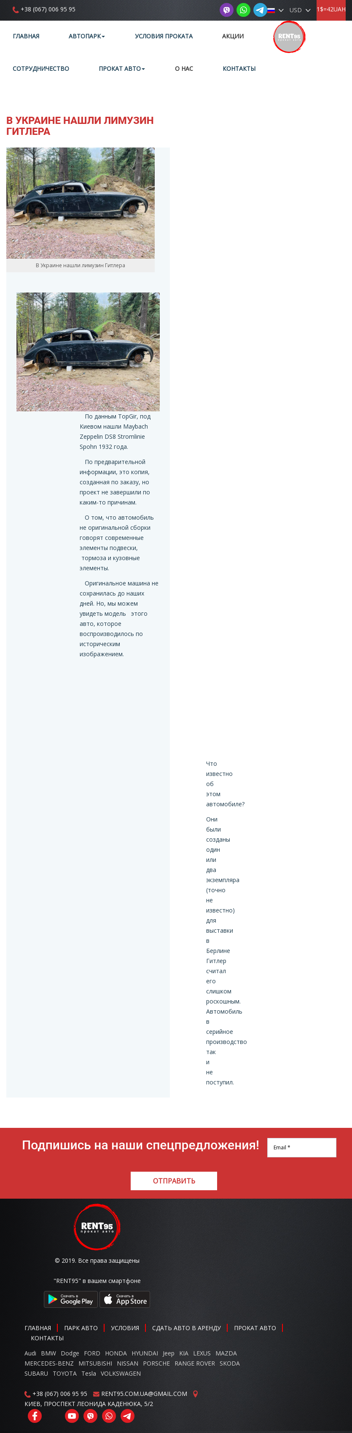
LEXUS (202, 1353)
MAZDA (226, 1353)
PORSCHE (156, 1363)
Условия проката (164, 36)
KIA (183, 1353)
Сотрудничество (41, 68)
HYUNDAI (145, 1353)
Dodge (71, 1353)
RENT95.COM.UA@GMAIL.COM (144, 1394)
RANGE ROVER (195, 1363)
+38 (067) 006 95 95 (48, 9)
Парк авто (81, 1328)
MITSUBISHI (95, 1363)
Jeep (169, 1353)
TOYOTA (65, 1373)
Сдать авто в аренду (186, 1328)
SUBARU (36, 1373)
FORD (92, 1353)
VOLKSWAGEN (121, 1373)
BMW (48, 1353)
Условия (125, 1328)
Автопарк (87, 36)
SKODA (230, 1363)
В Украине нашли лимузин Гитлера (80, 126)
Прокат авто (122, 68)
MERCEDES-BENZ (49, 1363)
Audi (30, 1353)
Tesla (88, 1373)
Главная (26, 36)
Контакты (239, 68)
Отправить (174, 1181)
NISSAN (127, 1363)
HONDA (116, 1353)
